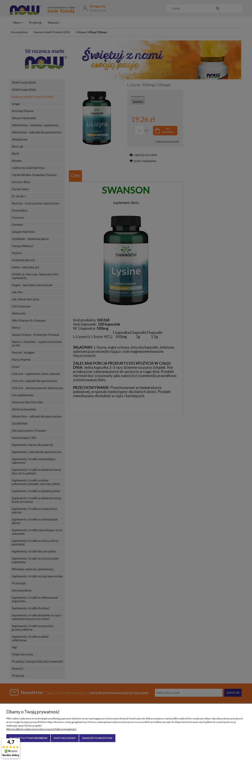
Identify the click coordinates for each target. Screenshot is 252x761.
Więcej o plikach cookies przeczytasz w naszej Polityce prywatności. (41, 729)
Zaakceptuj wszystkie (97, 738)
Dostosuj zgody (65, 738)
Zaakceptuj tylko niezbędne (28, 738)
